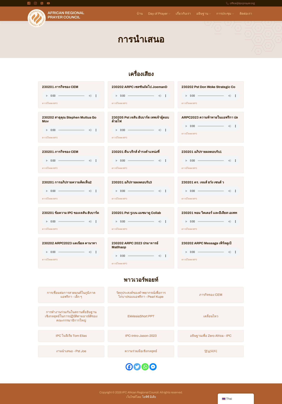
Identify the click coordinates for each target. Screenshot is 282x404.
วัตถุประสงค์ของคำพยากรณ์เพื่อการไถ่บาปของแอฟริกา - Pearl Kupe (141, 295)
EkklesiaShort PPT (141, 316)
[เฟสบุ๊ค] (129, 366)
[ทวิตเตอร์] (137, 366)
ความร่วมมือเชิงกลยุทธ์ (141, 351)
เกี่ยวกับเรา (183, 13)
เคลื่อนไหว (210, 316)
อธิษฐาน (203, 13)
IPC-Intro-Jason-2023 (141, 336)
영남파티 (210, 351)
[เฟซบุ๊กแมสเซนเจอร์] (153, 366)
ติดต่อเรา (246, 13)
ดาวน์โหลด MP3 (50, 103)
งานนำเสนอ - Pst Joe (71, 351)
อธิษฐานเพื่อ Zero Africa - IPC (210, 336)
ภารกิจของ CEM (210, 294)
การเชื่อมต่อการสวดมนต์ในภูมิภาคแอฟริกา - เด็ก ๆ (71, 295)
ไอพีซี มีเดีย (149, 396)
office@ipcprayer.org (242, 3)
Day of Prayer (159, 13)
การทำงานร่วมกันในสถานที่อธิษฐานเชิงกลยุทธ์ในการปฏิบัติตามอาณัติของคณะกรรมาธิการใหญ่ (71, 316)
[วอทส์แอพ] (145, 366)
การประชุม (225, 13)
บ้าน (140, 13)
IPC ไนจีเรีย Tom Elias (71, 336)
